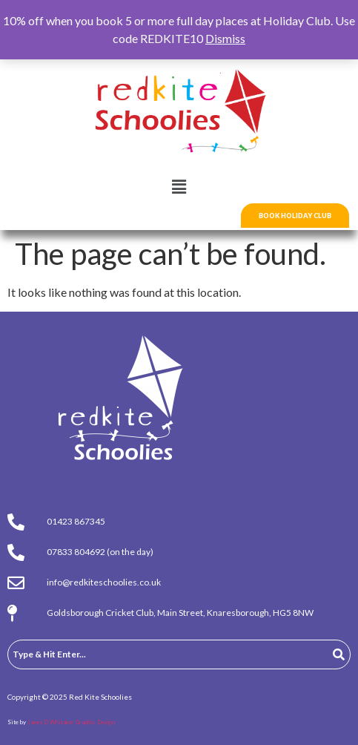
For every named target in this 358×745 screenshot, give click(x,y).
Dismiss (225, 38)
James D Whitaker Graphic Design (71, 722)
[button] (178, 186)
